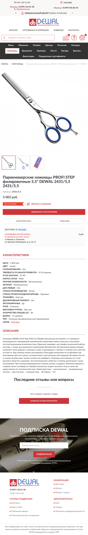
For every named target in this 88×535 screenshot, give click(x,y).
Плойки (37, 45)
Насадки (75, 45)
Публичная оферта (19, 511)
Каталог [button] (13, 30)
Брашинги (27, 51)
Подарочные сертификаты (52, 56)
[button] (22, 9)
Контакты (73, 30)
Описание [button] (64, 221)
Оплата (58, 488)
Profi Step (15, 322)
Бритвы (77, 51)
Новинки (58, 30)
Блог (57, 503)
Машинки (23, 45)
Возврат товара (62, 493)
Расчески (62, 45)
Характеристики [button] (23, 221)
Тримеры (41, 51)
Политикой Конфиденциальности (57, 460)
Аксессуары (28, 56)
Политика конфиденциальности (69, 511)
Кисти (54, 51)
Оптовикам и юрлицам (36, 30)
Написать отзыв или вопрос (44, 401)
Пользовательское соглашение (25, 515)
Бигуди (64, 51)
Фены (11, 45)
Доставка (59, 484)
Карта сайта (16, 507)
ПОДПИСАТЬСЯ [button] (44, 454)
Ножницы (12, 51)
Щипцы (49, 45)
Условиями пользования (41, 463)
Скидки (58, 507)
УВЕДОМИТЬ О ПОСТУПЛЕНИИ (44, 212)
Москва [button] (22, 230)
